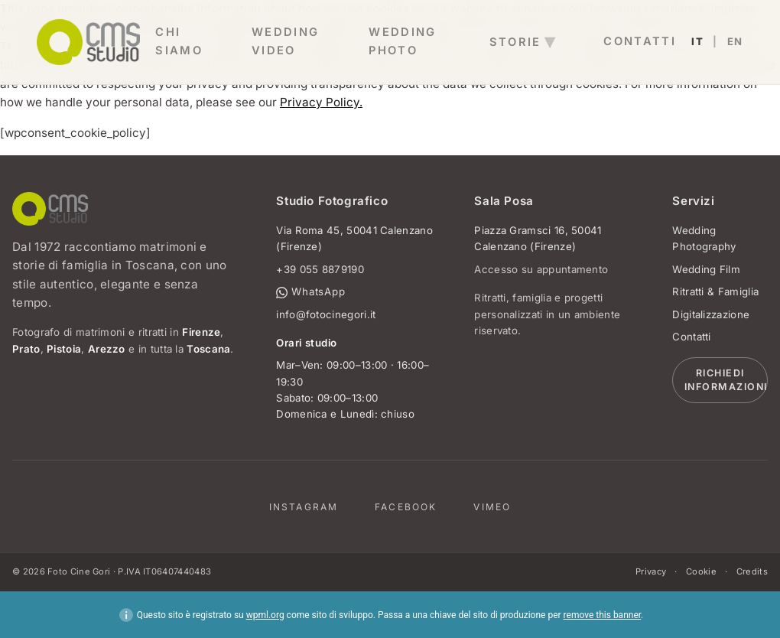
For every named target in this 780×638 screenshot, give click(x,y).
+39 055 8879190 (320, 269)
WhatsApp (310, 291)
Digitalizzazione (710, 314)
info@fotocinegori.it (325, 314)
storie (515, 42)
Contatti (691, 336)
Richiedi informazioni (726, 380)
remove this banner (603, 615)
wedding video (286, 41)
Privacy (650, 571)
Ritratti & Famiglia (715, 291)
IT (697, 42)
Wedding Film (706, 269)
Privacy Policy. (321, 102)
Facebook (406, 507)
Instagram (303, 507)
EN (735, 42)
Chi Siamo (179, 41)
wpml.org (265, 615)
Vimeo (492, 507)
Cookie (701, 571)
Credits (752, 571)
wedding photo (403, 41)
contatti (639, 41)
